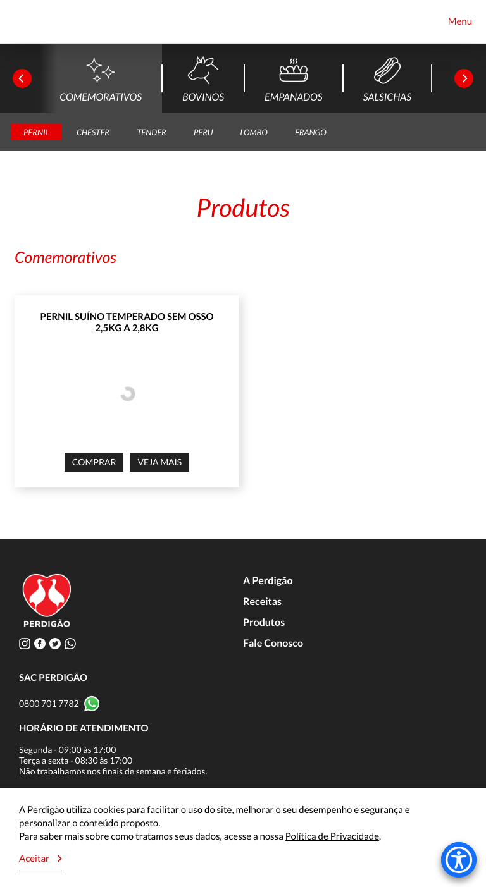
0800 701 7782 (49, 703)
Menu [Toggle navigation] (460, 21)
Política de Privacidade (332, 836)
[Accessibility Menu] (459, 860)
